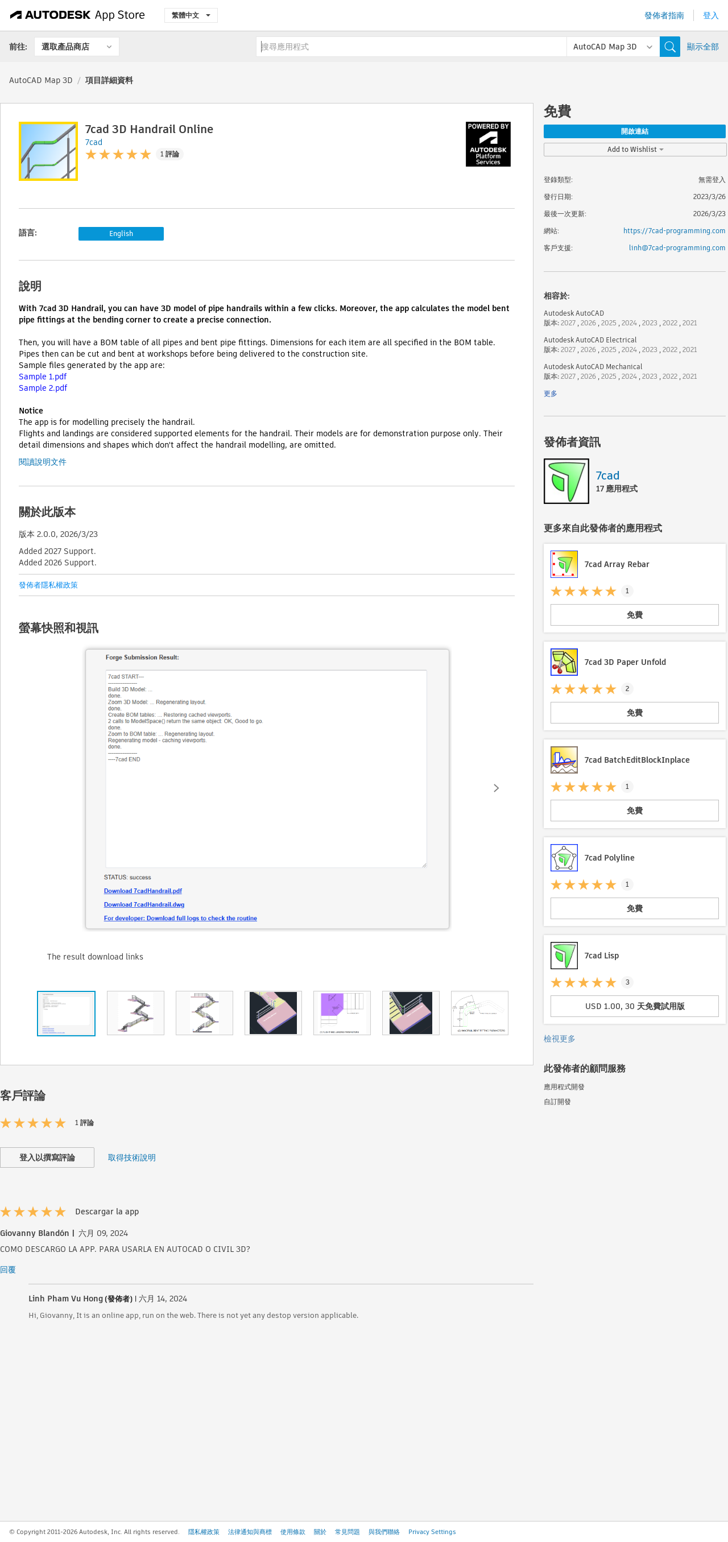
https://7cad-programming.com (674, 230)
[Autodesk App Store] (77, 15)
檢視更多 (560, 1038)
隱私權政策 (204, 1531)
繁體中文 (191, 15)
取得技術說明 (132, 1157)
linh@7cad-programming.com (677, 248)
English (121, 233)
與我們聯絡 (384, 1531)
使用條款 (292, 1531)
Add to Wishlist (635, 149)
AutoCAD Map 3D (41, 80)
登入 (711, 15)
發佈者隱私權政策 (48, 585)
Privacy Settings (432, 1531)
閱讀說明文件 (43, 462)
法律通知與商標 (250, 1531)
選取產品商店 (65, 46)
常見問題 (347, 1531)
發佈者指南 (664, 15)
